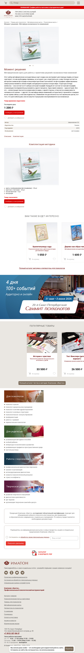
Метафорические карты (34, 22)
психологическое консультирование (19, 415)
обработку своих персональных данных (35, 537)
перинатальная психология (16, 422)
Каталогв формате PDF (45, 553)
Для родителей (14, 431)
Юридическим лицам (11, 624)
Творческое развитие (17, 486)
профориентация (12, 417)
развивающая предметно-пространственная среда (24, 447)
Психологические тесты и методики (17, 599)
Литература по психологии (13, 608)
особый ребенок (12, 442)
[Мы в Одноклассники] (11, 573)
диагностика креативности (15, 497)
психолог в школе (12, 404)
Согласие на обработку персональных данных (21, 580)
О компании (8, 611)
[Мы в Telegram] (22, 573)
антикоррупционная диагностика (18, 472)
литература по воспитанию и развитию (20, 445)
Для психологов (15, 396)
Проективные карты (50, 22)
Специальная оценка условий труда (17, 583)
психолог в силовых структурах (17, 412)
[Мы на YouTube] (17, 573)
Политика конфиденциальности (15, 577)
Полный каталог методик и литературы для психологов (42, 268)
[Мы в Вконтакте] (6, 573)
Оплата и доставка (11, 617)
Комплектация (18, 136)
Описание (7, 136)
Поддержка (8, 614)
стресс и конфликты (13, 477)
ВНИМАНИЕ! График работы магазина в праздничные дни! (42, 7)
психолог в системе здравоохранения (19, 409)
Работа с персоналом (17, 459)
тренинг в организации (14, 470)
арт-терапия (10, 500)
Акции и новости (10, 620)
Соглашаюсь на (29, 537)
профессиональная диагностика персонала (21, 467)
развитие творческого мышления (18, 494)
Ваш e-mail (56, 538)
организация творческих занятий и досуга (21, 502)
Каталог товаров (10, 596)
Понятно (69, 649)
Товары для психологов (18, 22)
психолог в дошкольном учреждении (19, 407)
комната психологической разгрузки (19, 475)
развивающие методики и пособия (18, 439)
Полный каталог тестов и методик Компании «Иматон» (42, 383)
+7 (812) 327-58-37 (11, 633)
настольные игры (12, 450)
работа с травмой (12, 420)
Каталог (6, 22)
